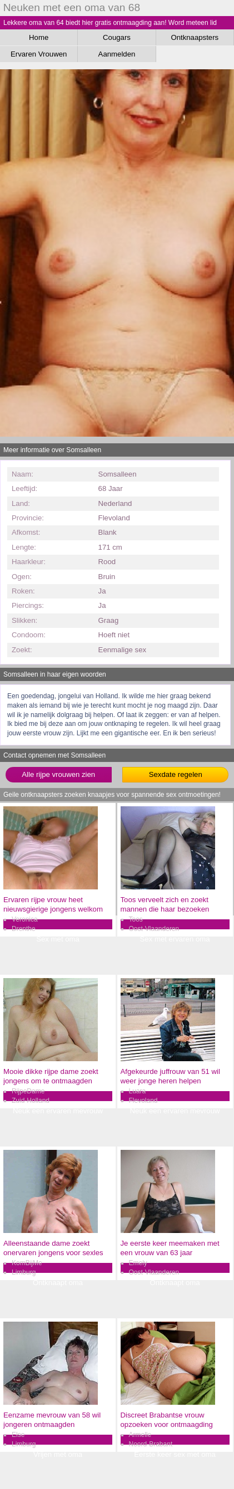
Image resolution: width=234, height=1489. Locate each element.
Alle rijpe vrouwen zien (58, 774)
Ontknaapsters (194, 37)
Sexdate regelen (175, 774)
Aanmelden (117, 54)
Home (38, 37)
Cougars (117, 37)
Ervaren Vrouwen (39, 54)
